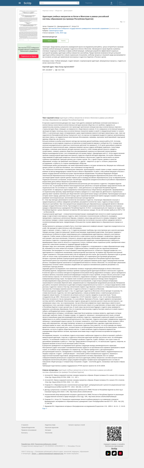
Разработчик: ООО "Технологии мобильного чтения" (39, 444)
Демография (68, 10)
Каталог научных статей (77, 425)
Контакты (24, 433)
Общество (58, 10)
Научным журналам (51, 427)
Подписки (88, 3)
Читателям (48, 433)
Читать (50, 40)
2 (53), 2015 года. (61, 33)
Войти (120, 2)
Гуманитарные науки (56, 30)
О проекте (24, 425)
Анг (124, 21)
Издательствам (50, 425)
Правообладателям (28, 427)
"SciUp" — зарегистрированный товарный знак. (47, 453)
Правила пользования (28, 430)
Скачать (63, 40)
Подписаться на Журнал (28, 56)
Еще (44, 408)
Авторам (48, 430)
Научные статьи (48, 10)
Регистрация (122, 4)
